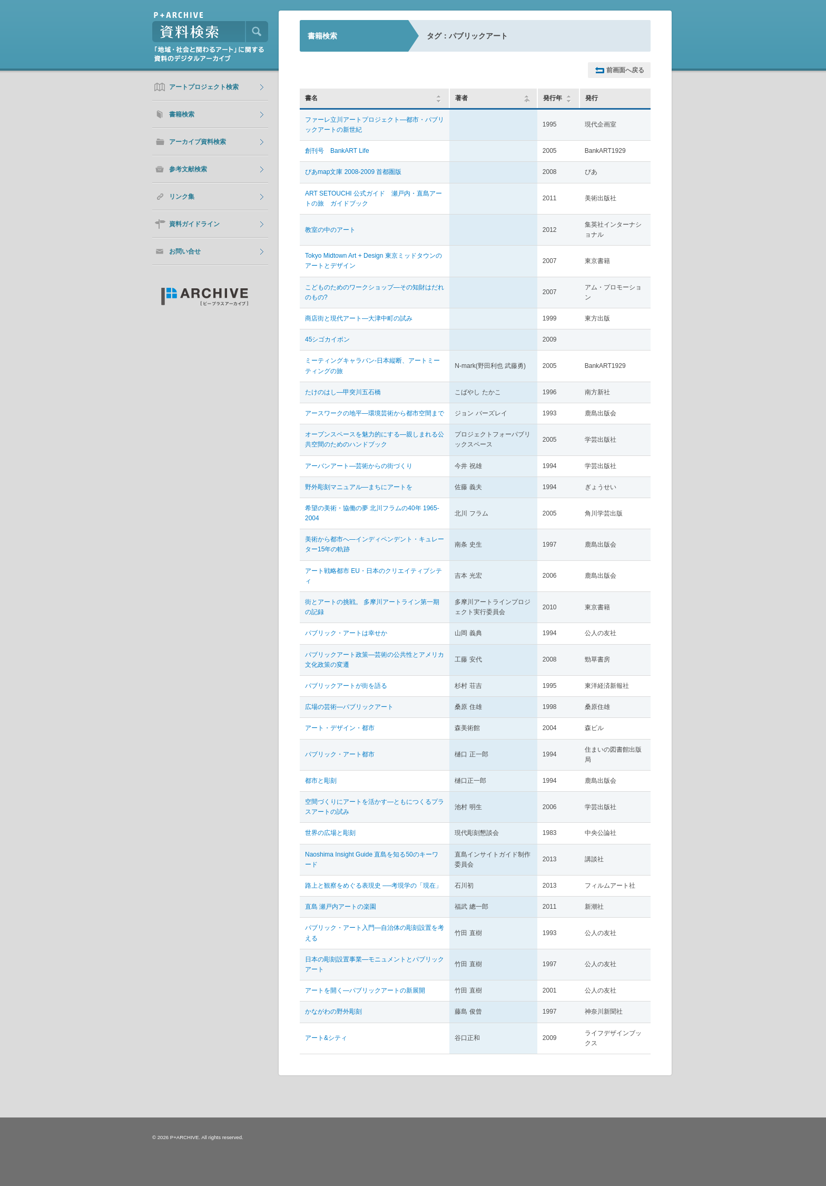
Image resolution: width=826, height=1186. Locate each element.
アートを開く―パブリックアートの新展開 (365, 990)
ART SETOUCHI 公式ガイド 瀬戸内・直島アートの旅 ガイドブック (373, 198)
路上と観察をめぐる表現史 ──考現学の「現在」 (373, 885)
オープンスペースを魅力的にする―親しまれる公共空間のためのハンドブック (374, 439)
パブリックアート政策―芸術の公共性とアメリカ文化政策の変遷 (374, 659)
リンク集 (181, 196)
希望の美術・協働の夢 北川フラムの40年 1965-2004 (372, 513)
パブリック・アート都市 (340, 754)
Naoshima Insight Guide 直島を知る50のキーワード (371, 859)
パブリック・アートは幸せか (346, 633)
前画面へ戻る (625, 70)
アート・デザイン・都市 (340, 728)
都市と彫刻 (321, 780)
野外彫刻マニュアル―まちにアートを (358, 487)
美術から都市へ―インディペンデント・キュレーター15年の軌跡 (374, 544)
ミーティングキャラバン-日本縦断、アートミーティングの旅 (372, 365)
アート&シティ (326, 1038)
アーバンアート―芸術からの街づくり (358, 466)
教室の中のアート (330, 230)
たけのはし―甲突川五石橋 (343, 392)
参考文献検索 (188, 169)
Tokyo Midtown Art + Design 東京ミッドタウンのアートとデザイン (373, 260)
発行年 (552, 98)
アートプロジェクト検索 (204, 87)
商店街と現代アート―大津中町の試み (358, 318)
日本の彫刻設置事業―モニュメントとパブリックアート (374, 964)
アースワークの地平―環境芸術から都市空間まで (374, 413)
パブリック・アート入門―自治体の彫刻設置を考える (374, 932)
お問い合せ (185, 251)
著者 (492, 98)
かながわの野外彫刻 (333, 1011)
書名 (311, 98)
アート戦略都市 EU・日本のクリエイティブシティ (373, 576)
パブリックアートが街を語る (346, 685)
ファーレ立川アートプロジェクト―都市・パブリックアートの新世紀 (374, 124)
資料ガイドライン (194, 224)
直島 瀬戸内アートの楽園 (340, 906)
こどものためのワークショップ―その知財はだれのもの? (374, 292)
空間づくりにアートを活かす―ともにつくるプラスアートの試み (374, 806)
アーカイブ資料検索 (197, 141)
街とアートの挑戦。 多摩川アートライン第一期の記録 (372, 607)
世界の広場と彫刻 (330, 833)
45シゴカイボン (327, 339)
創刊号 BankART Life (337, 150)
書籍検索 (181, 114)
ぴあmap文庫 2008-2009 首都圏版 (353, 172)
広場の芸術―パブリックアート (349, 707)
